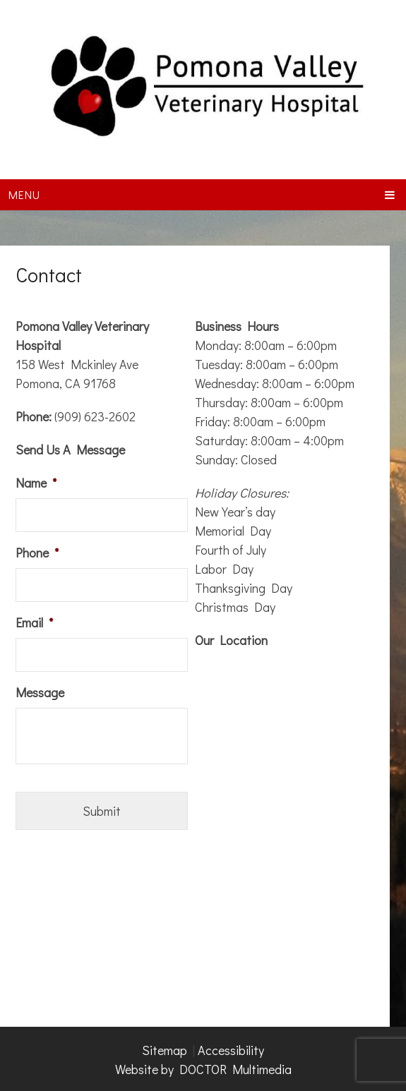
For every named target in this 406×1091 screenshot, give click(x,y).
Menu (24, 194)
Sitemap (164, 1050)
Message (40, 693)
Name (36, 483)
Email (34, 623)
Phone (37, 553)
